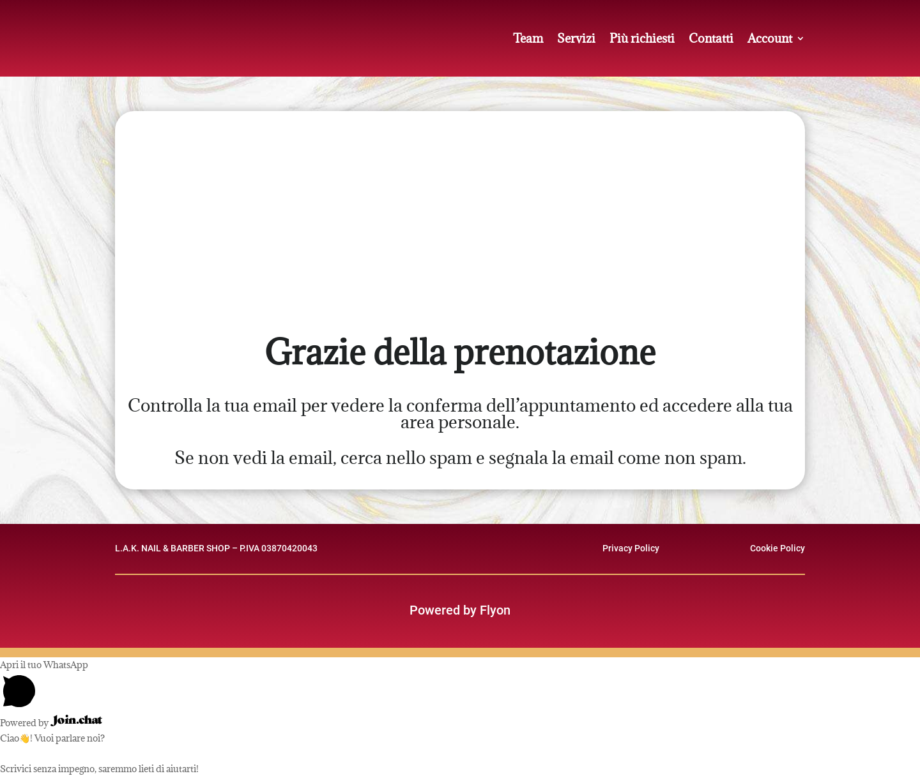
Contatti (711, 38)
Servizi (576, 38)
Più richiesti (642, 38)
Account (769, 38)
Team (528, 38)
